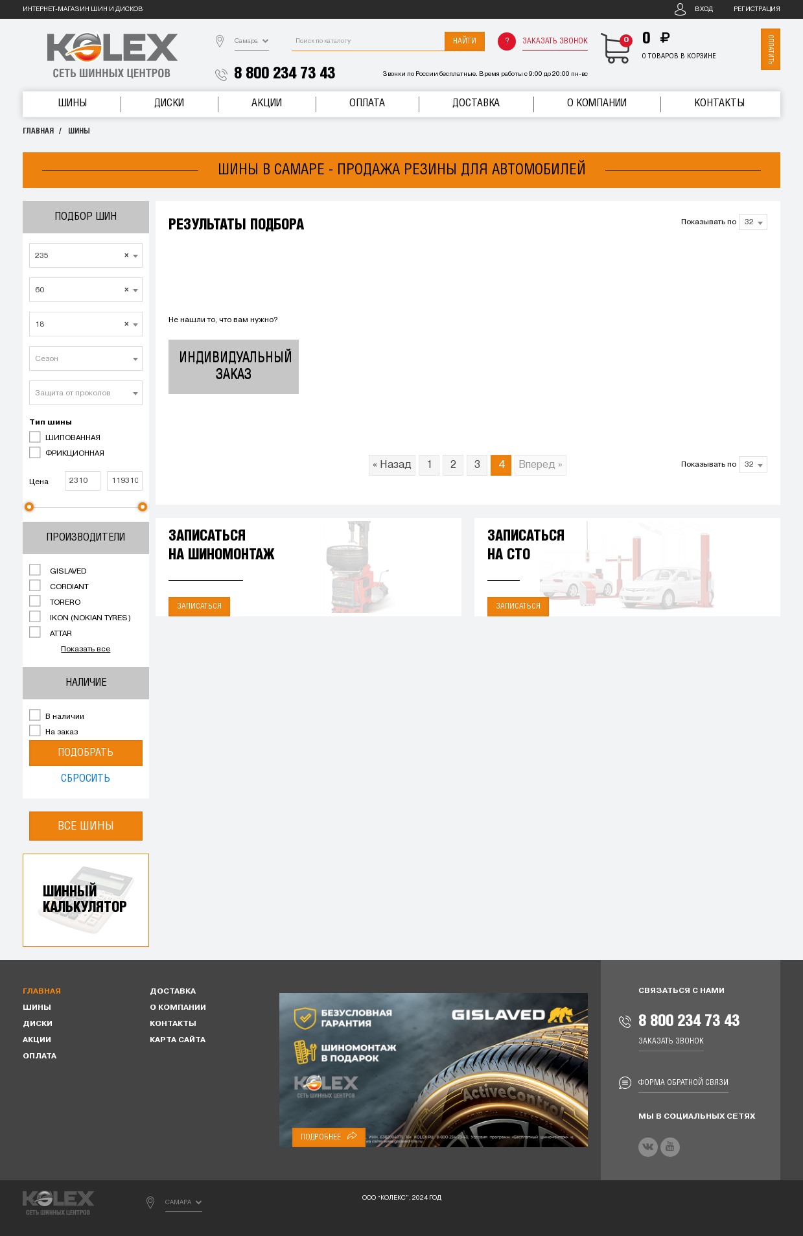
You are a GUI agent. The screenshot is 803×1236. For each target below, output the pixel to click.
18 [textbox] (82, 324)
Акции (266, 103)
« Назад (392, 465)
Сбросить (85, 779)
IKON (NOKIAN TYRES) (80, 617)
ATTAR (50, 632)
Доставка (476, 103)
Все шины (86, 826)
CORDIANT (59, 586)
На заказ (53, 731)
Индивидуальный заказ (235, 366)
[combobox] (86, 255)
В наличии (56, 715)
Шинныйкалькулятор (85, 900)
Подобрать (85, 753)
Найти (464, 41)
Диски (169, 103)
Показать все (85, 649)
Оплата (367, 103)
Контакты (719, 103)
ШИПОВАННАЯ (64, 437)
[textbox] (86, 359)
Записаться (199, 606)
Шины (72, 103)
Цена (39, 482)
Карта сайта (177, 1040)
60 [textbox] (82, 290)
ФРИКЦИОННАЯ (66, 452)
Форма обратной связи (683, 1082)
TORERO (54, 601)
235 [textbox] (82, 256)
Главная (38, 131)
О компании (597, 103)
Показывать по (708, 222)
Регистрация (757, 9)
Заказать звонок (555, 41)
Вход (704, 9)
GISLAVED (57, 570)
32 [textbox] (749, 222)
